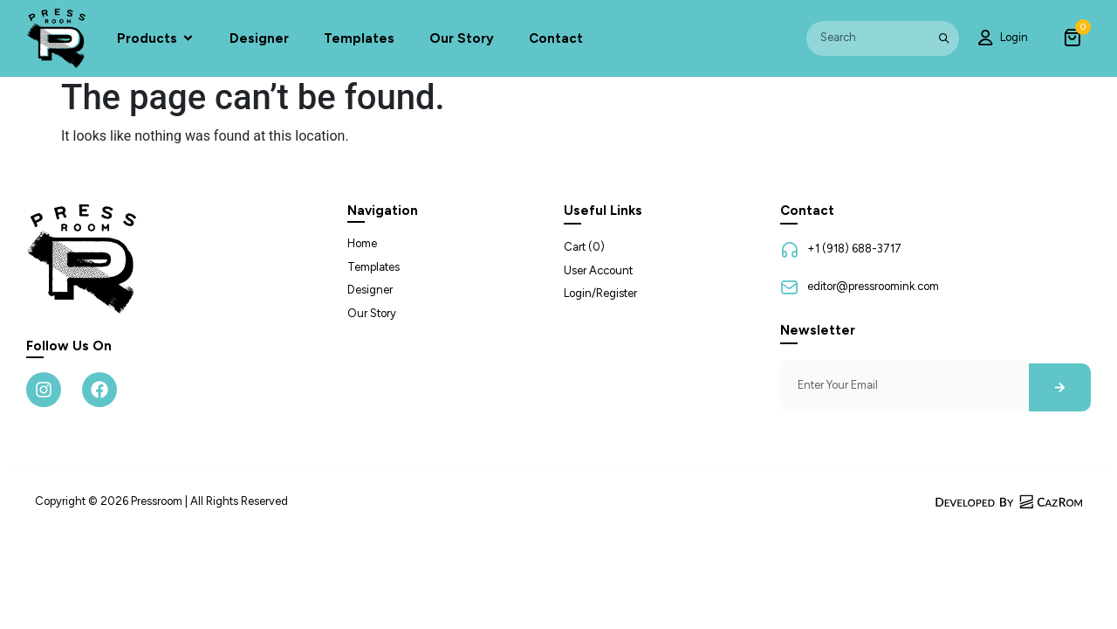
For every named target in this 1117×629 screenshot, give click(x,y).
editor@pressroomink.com (873, 286)
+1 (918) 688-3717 (854, 248)
